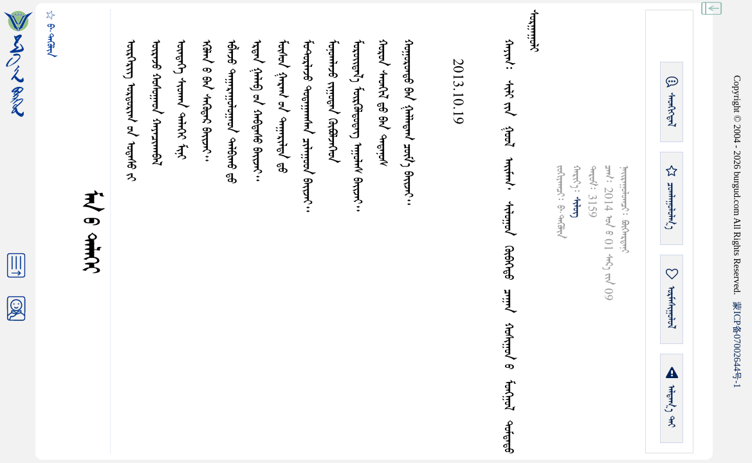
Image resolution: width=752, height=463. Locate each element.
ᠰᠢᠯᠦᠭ (576, 207)
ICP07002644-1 (737, 345)
